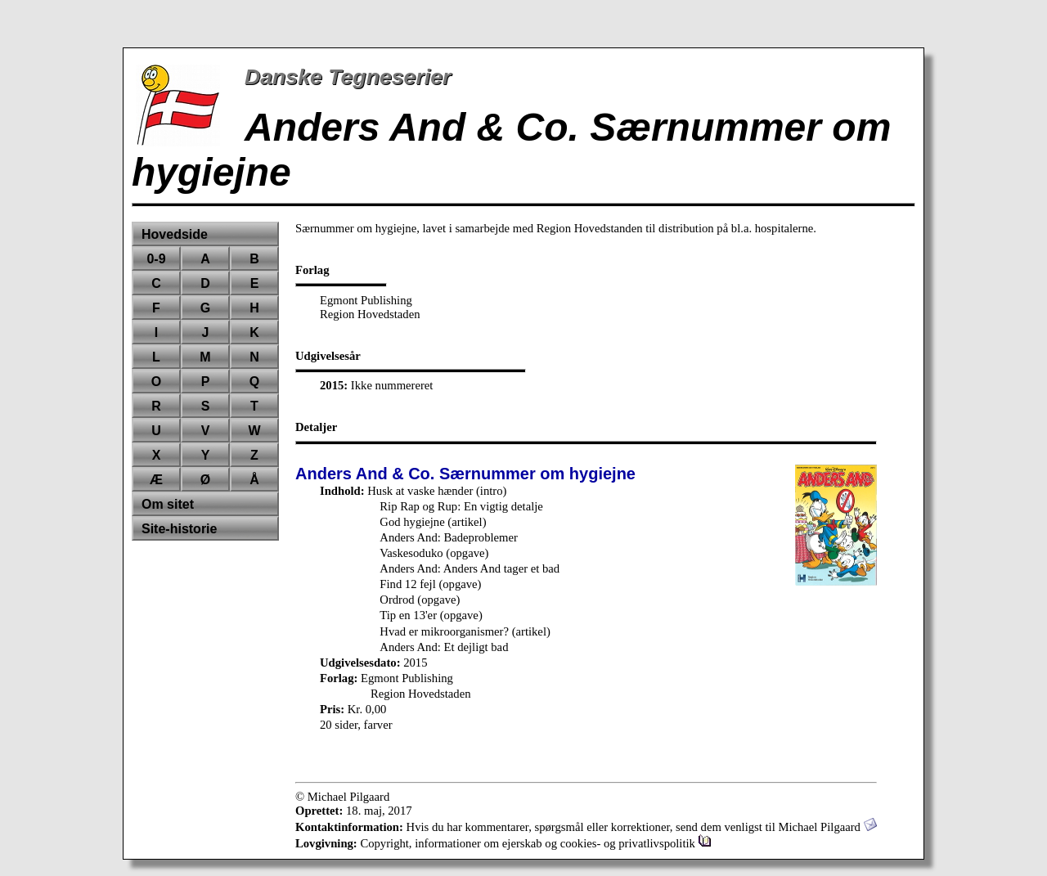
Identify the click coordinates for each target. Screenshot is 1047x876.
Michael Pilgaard (827, 826)
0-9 (155, 259)
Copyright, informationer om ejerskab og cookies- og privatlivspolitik (535, 843)
